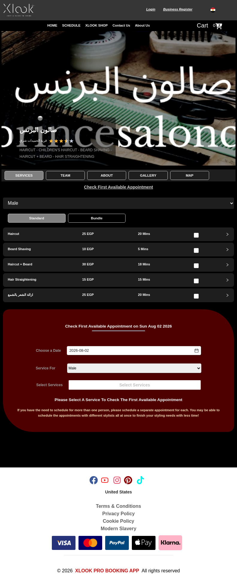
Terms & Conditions (118, 506)
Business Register (177, 9)
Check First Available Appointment (118, 187)
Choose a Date (48, 350)
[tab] (118, 234)
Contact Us (121, 25)
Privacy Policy (118, 513)
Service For (45, 368)
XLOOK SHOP (96, 25)
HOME (52, 25)
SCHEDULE (71, 25)
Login (150, 9)
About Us (142, 25)
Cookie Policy (118, 521)
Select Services (49, 385)
